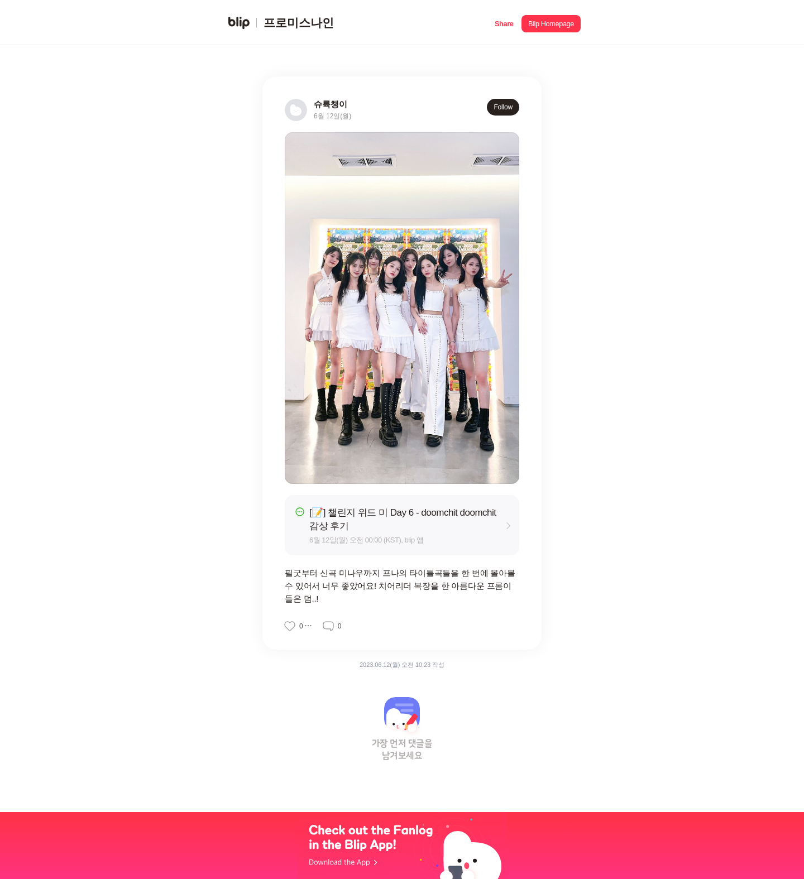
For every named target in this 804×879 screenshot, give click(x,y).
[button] (504, 23)
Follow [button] (503, 107)
